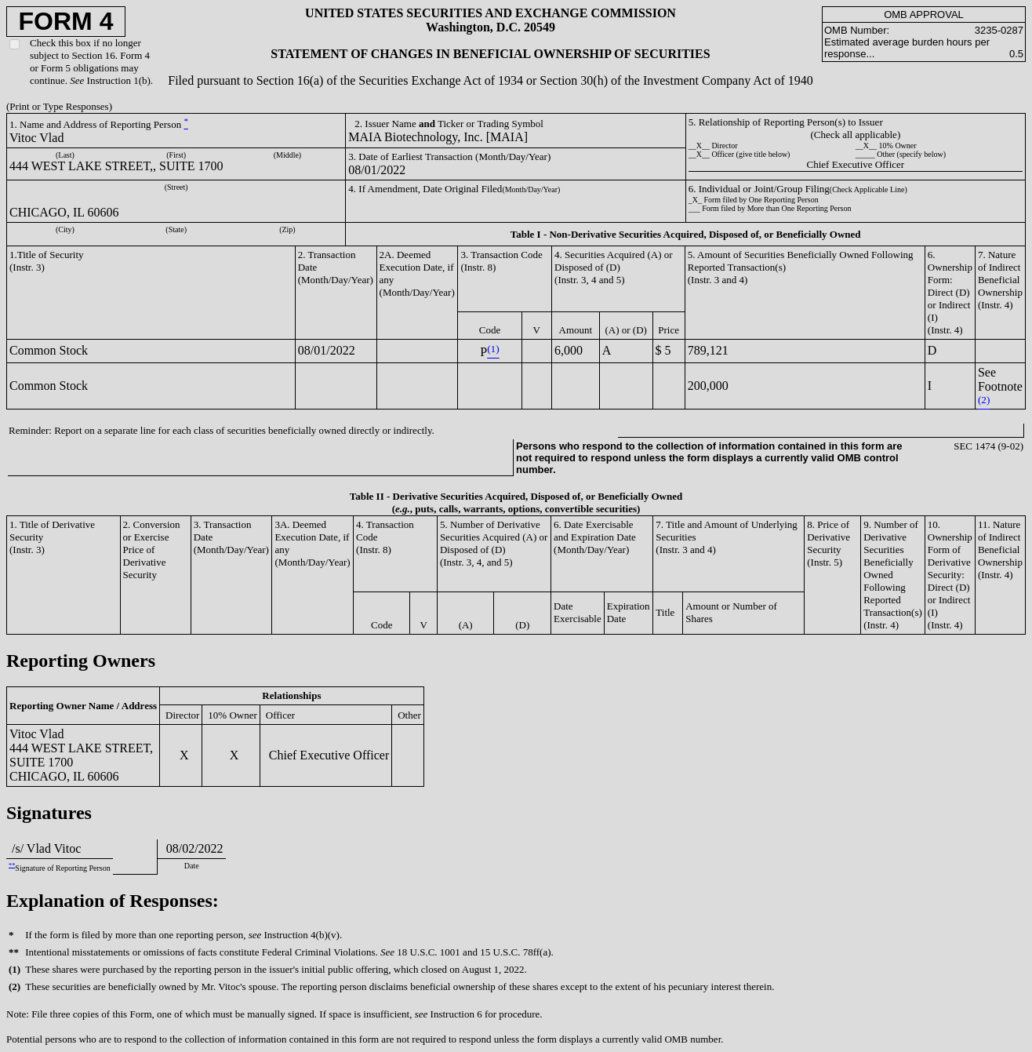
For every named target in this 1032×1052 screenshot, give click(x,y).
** (12, 864)
